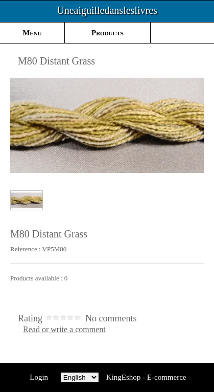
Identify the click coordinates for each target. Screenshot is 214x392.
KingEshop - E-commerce (146, 377)
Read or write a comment (64, 329)
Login (39, 377)
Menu (31, 33)
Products (107, 33)
